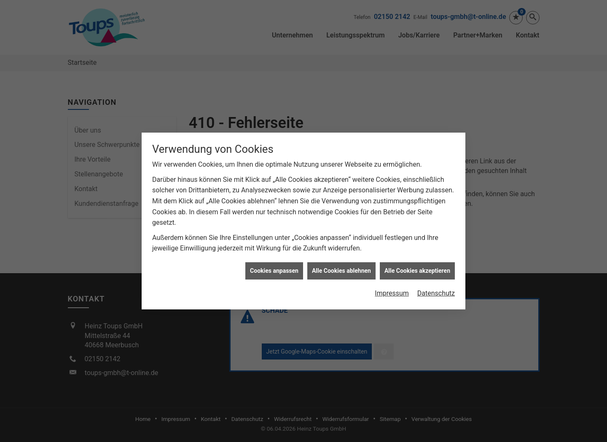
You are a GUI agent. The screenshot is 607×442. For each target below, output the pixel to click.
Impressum (392, 292)
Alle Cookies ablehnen (341, 269)
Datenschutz (436, 292)
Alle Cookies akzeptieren (417, 269)
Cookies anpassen (274, 269)
